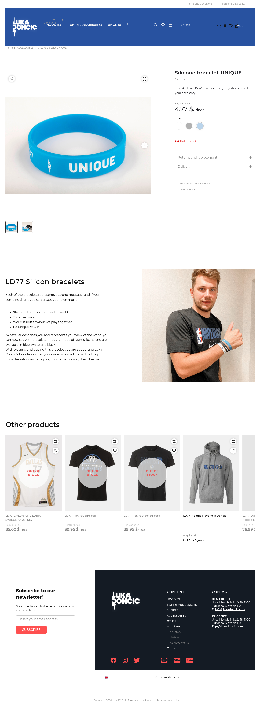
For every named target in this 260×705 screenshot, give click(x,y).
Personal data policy (233, 3)
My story (175, 632)
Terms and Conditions (199, 3)
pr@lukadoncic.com (229, 626)
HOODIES (53, 25)
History (175, 637)
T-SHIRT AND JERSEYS (84, 25)
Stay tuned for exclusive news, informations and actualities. (45, 608)
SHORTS (114, 25)
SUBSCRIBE (31, 630)
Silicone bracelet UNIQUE (52, 47)
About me (174, 626)
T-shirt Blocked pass (142, 515)
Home (9, 47)
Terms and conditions (139, 700)
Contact (172, 648)
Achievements (179, 642)
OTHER (171, 621)
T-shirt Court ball (80, 515)
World (186, 24)
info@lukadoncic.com (230, 609)
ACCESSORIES (25, 47)
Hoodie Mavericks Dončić (204, 515)
